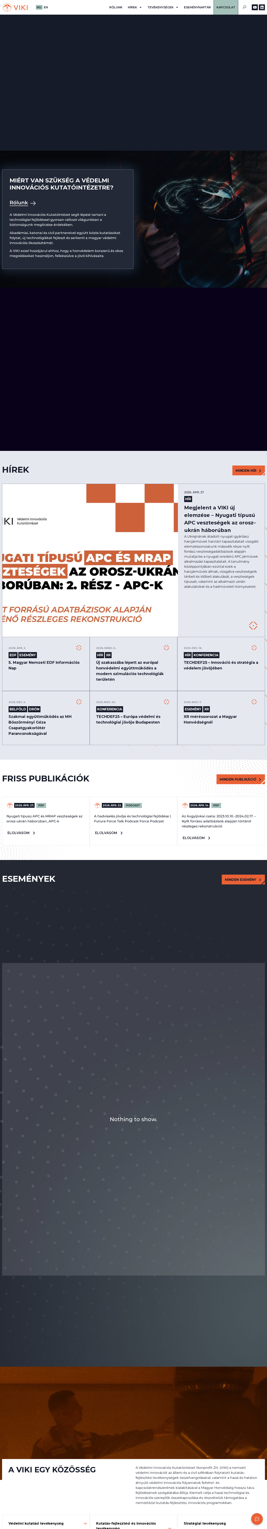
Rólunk (115, 7)
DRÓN (34, 709)
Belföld (18, 709)
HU (39, 7)
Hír (187, 499)
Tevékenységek (163, 7)
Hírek (135, 7)
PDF (41, 805)
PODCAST (133, 805)
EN (46, 7)
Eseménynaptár (197, 7)
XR (108, 655)
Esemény (27, 655)
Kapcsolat (226, 7)
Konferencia (206, 655)
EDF (13, 655)
